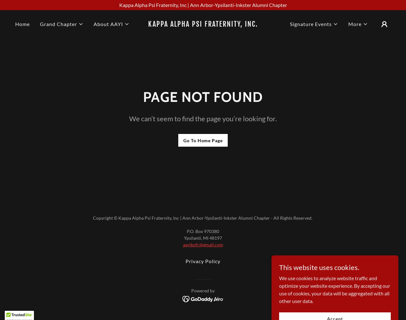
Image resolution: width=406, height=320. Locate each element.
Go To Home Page (202, 140)
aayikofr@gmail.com (203, 244)
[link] (203, 25)
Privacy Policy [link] (203, 261)
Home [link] (22, 24)
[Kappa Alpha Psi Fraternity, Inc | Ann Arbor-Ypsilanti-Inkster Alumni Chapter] (203, 5)
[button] (61, 24)
